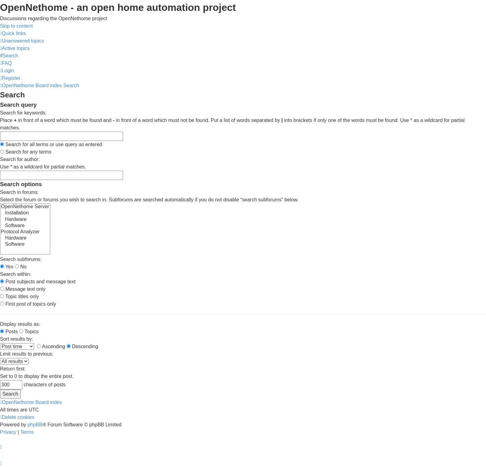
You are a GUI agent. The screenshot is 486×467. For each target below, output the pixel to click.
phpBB (35, 424)
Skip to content (16, 26)
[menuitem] (22, 40)
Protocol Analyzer (25, 232)
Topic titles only (19, 296)
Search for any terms (25, 152)
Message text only (22, 289)
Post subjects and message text (37, 281)
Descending (82, 346)
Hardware (25, 220)
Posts (9, 331)
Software (25, 226)
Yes (6, 266)
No (21, 266)
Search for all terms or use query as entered (51, 144)
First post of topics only (28, 304)
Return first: (13, 368)
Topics (29, 331)
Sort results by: (16, 339)
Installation (25, 213)
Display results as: (20, 324)
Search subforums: (21, 259)
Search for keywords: (23, 112)
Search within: (15, 274)
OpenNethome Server (25, 207)
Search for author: (20, 159)
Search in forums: (19, 192)
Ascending (51, 346)
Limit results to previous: (27, 354)
